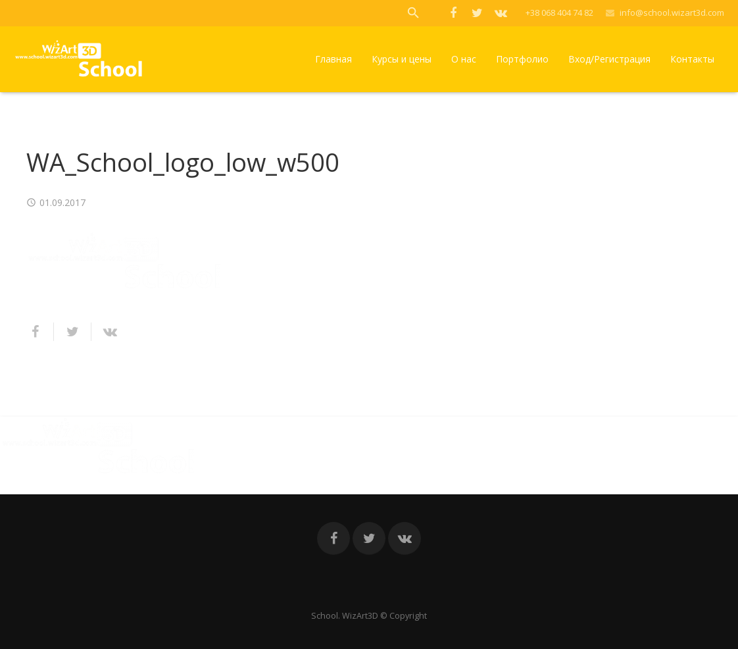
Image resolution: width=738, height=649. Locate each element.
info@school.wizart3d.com (672, 12)
